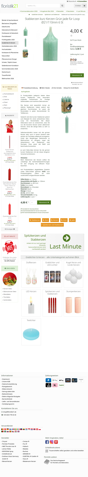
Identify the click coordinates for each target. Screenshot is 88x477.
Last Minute (81, 11)
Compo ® (26, 441)
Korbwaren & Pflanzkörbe (10, 53)
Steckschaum (6, 72)
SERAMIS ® (26, 454)
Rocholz (25, 451)
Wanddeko (7, 294)
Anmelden (82, 1)
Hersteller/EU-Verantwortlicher (30, 209)
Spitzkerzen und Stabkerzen (52, 14)
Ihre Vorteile (57, 88)
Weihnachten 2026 (8, 78)
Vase (5, 97)
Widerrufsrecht (7, 389)
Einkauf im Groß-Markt (71, 88)
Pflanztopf (7, 108)
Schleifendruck (7, 454)
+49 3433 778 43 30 (9, 415)
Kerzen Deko (7, 289)
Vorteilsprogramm (8, 404)
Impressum (6, 379)
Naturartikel (6, 56)
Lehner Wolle (6, 449)
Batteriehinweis (7, 394)
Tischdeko (6, 297)
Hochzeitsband (8, 94)
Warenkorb (71, 1)
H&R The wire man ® (9, 446)
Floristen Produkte (8, 444)
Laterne (6, 99)
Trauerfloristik (6, 75)
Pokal (5, 102)
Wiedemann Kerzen (29, 461)
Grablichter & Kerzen (37, 14)
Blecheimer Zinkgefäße (9, 23)
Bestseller (60, 11)
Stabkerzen (35, 220)
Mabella (25, 449)
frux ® (25, 444)
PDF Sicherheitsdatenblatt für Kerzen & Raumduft (35, 212)
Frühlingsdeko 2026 (8, 40)
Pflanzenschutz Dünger (9, 59)
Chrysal (4, 441)
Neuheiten (70, 11)
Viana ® (25, 459)
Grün (65, 220)
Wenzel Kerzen (7, 461)
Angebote (25, 91)
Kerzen (55, 220)
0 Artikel (78, 6)
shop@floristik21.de (9, 412)
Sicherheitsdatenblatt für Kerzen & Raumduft (33, 211)
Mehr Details (45, 88)
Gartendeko (7, 300)
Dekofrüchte (6, 27)
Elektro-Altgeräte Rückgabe (11, 396)
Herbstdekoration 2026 (9, 46)
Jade (73, 220)
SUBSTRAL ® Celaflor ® (30, 456)
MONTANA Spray (7, 451)
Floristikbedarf (6, 36)
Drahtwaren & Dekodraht (10, 33)
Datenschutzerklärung (9, 384)
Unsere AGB (6, 381)
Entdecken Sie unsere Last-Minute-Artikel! (9, 259)
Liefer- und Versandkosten (10, 401)
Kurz (46, 220)
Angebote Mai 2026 (47, 11)
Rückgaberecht (7, 386)
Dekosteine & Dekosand (9, 30)
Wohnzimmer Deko (9, 291)
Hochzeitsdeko (6, 49)
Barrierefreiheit (7, 399)
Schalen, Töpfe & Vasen (9, 62)
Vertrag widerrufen (8, 391)
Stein (5, 105)
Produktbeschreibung (29, 88)
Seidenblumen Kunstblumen (10, 65)
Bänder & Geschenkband (10, 20)
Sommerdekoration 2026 (28, 11)
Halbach (25, 446)
